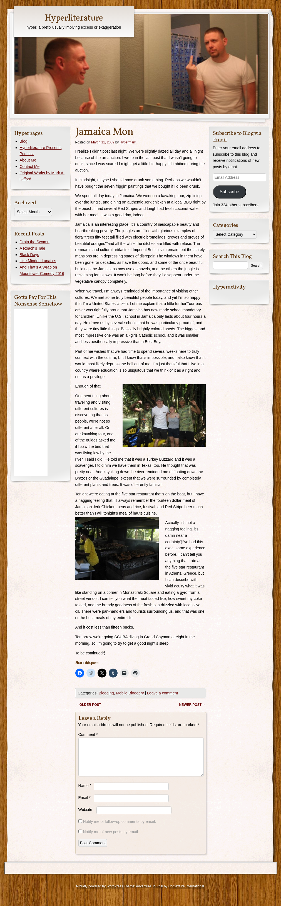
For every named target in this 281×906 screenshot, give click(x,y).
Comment (88, 734)
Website (85, 816)
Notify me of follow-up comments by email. (119, 828)
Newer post (192, 705)
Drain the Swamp (34, 242)
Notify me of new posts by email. (111, 838)
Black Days (29, 254)
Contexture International (186, 893)
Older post (88, 705)
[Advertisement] (31, 392)
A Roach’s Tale (32, 248)
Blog (24, 141)
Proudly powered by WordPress (99, 893)
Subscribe (229, 191)
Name (84, 792)
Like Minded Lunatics (38, 261)
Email (84, 804)
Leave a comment (162, 693)
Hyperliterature (74, 18)
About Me (28, 160)
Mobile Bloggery (130, 693)
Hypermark (128, 142)
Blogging (106, 693)
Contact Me (30, 166)
